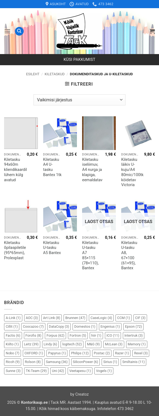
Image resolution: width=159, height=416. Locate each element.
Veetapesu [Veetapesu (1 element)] (80, 371)
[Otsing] (19, 31)
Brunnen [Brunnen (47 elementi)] (75, 318)
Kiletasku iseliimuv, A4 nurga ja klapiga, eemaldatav (92, 169)
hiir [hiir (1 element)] (96, 335)
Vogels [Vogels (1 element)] (104, 371)
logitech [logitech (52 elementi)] (72, 344)
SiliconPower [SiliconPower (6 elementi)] (85, 362)
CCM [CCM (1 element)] (123, 318)
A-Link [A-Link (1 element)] (13, 318)
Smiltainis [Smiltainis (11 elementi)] (133, 362)
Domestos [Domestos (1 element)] (84, 326)
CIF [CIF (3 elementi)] (140, 318)
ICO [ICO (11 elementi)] (113, 335)
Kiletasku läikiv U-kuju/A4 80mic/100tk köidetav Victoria (132, 172)
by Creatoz (79, 394)
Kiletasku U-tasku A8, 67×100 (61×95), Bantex (129, 255)
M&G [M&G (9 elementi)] (93, 344)
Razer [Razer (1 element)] (122, 353)
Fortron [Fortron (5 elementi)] (78, 335)
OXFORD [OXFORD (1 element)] (33, 353)
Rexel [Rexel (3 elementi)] (141, 353)
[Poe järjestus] (79, 99)
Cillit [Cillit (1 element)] (12, 326)
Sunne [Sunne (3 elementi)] (13, 371)
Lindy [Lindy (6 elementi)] (50, 344)
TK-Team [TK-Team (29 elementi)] (36, 371)
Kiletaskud (55, 74)
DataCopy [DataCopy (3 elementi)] (59, 326)
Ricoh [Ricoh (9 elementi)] (13, 362)
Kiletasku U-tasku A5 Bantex (52, 247)
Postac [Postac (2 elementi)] (102, 353)
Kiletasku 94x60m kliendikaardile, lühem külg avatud (17, 169)
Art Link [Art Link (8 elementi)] (51, 318)
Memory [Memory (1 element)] (137, 344)
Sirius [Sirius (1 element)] (110, 362)
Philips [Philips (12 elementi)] (80, 353)
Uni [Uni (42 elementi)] (58, 371)
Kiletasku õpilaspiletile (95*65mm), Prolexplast (15, 250)
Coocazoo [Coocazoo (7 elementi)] (33, 326)
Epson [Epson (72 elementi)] (133, 326)
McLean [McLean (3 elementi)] (114, 344)
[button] (7, 31)
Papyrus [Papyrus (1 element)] (57, 353)
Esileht (32, 74)
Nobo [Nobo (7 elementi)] (12, 353)
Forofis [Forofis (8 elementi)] (34, 335)
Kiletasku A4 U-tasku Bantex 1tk (52, 167)
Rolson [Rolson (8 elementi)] (32, 362)
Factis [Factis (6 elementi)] (13, 335)
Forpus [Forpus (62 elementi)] (55, 335)
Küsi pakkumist (79, 59)
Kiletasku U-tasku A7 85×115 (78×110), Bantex (90, 255)
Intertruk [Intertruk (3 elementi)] (133, 335)
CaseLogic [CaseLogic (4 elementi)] (101, 318)
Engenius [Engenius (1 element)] (110, 326)
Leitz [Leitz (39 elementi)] (31, 344)
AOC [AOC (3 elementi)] (32, 318)
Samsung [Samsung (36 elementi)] (57, 362)
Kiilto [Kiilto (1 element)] (12, 344)
